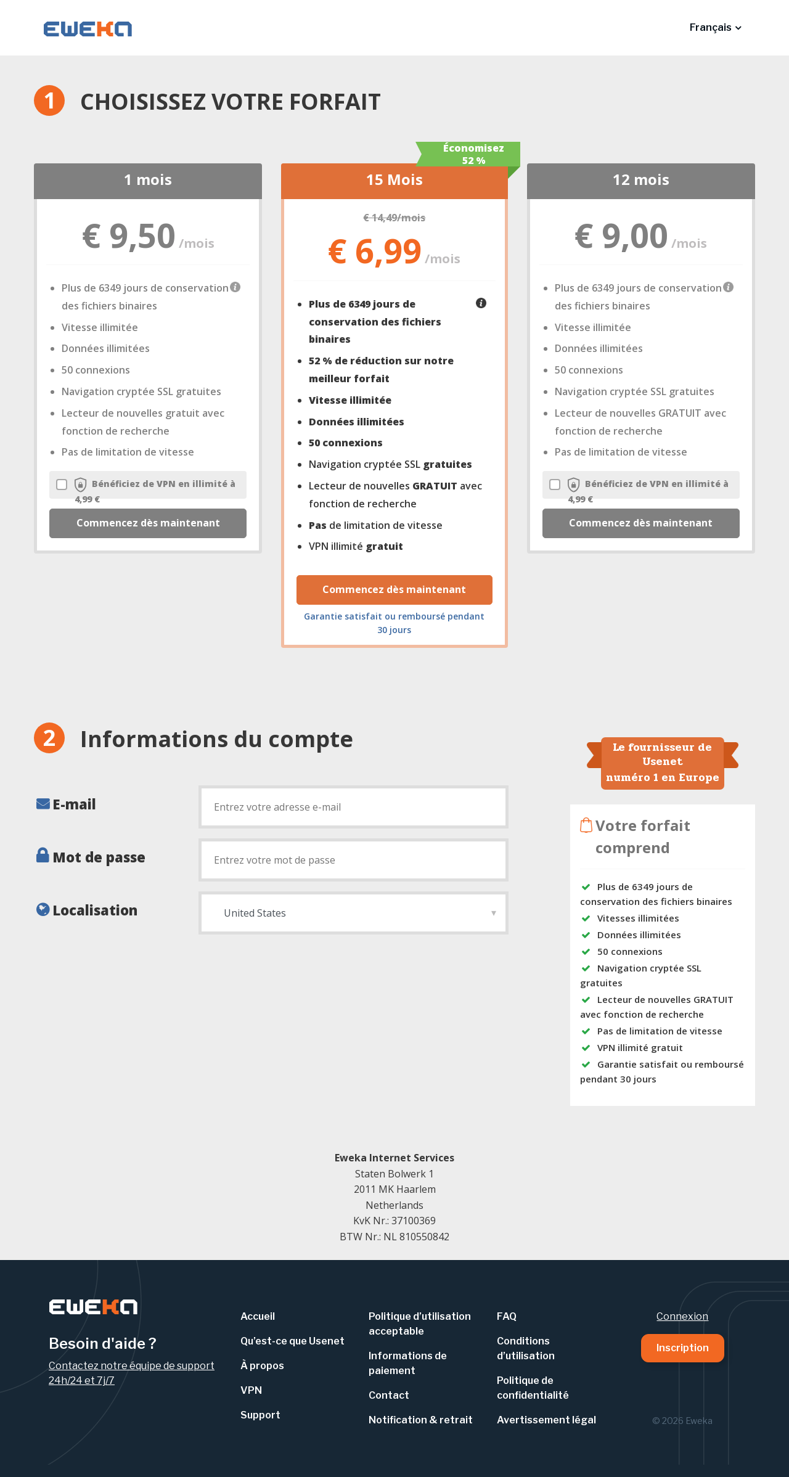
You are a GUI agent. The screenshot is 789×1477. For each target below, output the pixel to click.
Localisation (94, 910)
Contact (389, 1395)
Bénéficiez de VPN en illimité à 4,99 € (145, 491)
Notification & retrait (421, 1420)
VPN (251, 1390)
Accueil (257, 1316)
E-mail (74, 804)
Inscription (682, 1348)
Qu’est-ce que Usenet (292, 1341)
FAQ (507, 1316)
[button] (715, 27)
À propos (262, 1366)
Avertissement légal (546, 1420)
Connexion (682, 1316)
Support (260, 1415)
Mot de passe (98, 857)
